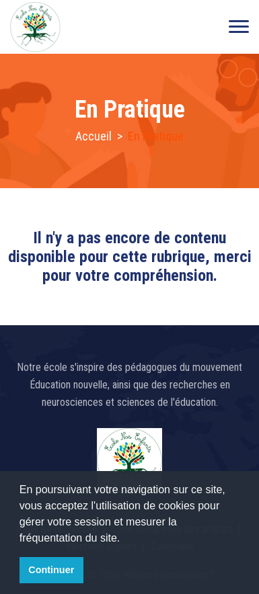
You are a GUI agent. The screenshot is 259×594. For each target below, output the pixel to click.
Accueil (93, 136)
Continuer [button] (51, 569)
